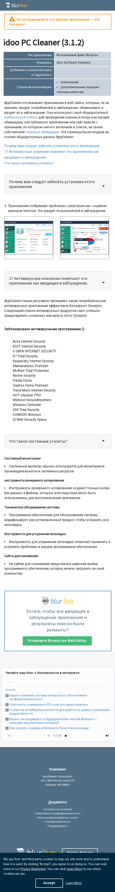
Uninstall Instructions (57, 821)
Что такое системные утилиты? (29, 163)
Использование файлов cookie (57, 817)
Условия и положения (57, 809)
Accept (49, 883)
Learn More (74, 869)
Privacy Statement (33, 869)
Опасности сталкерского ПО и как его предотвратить (49, 705)
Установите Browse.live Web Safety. (57, 641)
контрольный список (21, 117)
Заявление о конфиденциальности (57, 813)
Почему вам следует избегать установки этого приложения (51, 146)
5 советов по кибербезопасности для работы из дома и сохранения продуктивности (59, 711)
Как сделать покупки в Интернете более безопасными (49, 728)
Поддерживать (57, 826)
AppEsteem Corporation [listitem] (57, 776)
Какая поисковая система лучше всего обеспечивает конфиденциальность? (48, 697)
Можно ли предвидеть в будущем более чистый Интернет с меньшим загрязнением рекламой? (53, 721)
